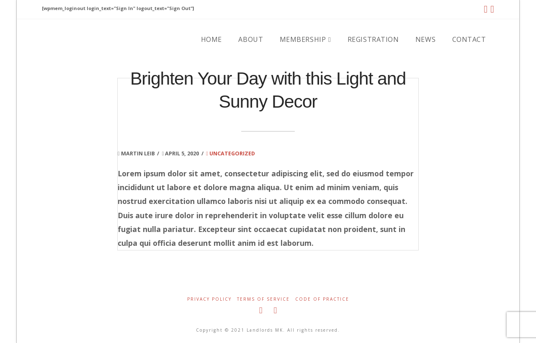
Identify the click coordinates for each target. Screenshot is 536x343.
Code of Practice (322, 299)
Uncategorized (230, 153)
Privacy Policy (209, 299)
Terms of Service (263, 299)
